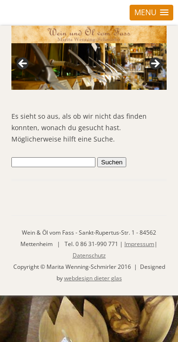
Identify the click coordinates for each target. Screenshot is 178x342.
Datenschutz (89, 255)
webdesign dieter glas (93, 278)
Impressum (139, 244)
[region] (89, 66)
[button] (151, 12)
